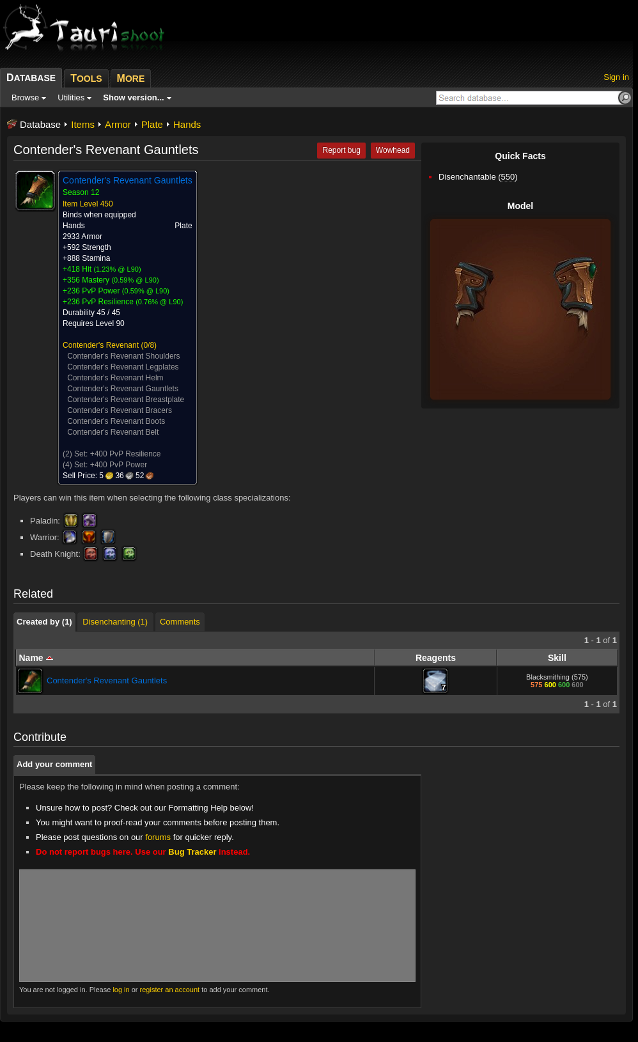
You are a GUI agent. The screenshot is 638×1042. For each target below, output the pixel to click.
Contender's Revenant (101, 345)
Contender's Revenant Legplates (122, 366)
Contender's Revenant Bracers (119, 410)
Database (40, 124)
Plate (152, 124)
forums (158, 837)
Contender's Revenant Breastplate (125, 399)
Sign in (616, 77)
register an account (170, 989)
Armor (118, 124)
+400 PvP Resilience (125, 453)
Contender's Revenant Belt (113, 432)
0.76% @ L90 (159, 302)
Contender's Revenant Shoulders (123, 356)
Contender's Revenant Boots (116, 421)
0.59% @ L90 (135, 280)
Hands (187, 124)
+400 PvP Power (119, 464)
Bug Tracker (192, 852)
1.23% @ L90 (117, 269)
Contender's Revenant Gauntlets (122, 388)
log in (121, 989)
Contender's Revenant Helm (115, 377)
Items (83, 124)
